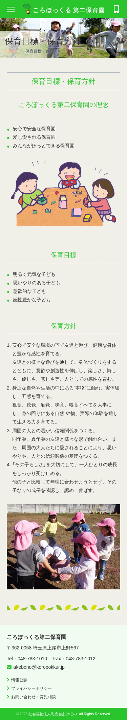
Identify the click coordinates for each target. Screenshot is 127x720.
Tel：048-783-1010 (27, 658)
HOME (11, 51)
